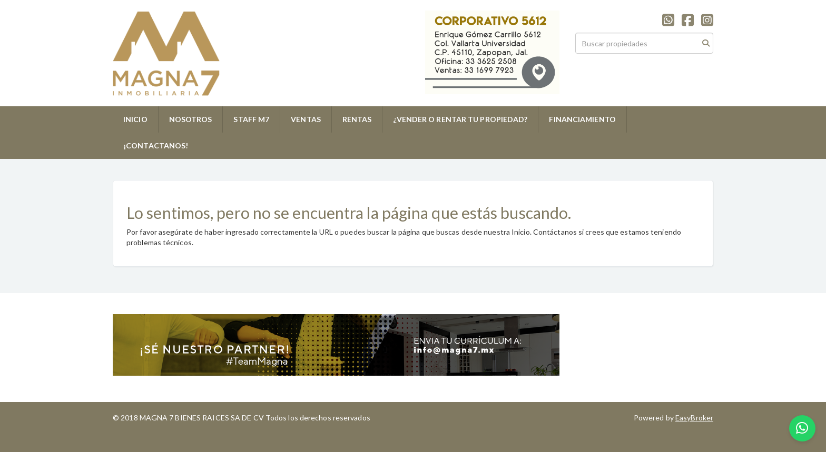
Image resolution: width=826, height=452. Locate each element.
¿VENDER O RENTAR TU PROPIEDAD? (460, 119)
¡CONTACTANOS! (155, 145)
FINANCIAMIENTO (582, 119)
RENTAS (357, 119)
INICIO (135, 119)
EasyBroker (694, 417)
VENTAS (306, 119)
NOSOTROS (190, 119)
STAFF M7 (251, 119)
